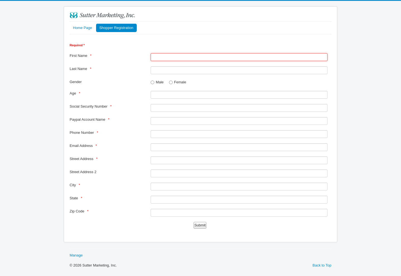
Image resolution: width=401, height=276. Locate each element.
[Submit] (200, 225)
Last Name (78, 69)
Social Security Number (88, 106)
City (73, 185)
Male (159, 82)
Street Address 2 (83, 172)
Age (73, 93)
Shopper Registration (116, 28)
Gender (76, 82)
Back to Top (321, 265)
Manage (76, 255)
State (74, 198)
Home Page (82, 28)
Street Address (81, 159)
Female (180, 82)
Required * (77, 45)
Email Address (81, 146)
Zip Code (77, 211)
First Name (78, 56)
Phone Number (82, 132)
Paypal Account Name (87, 119)
